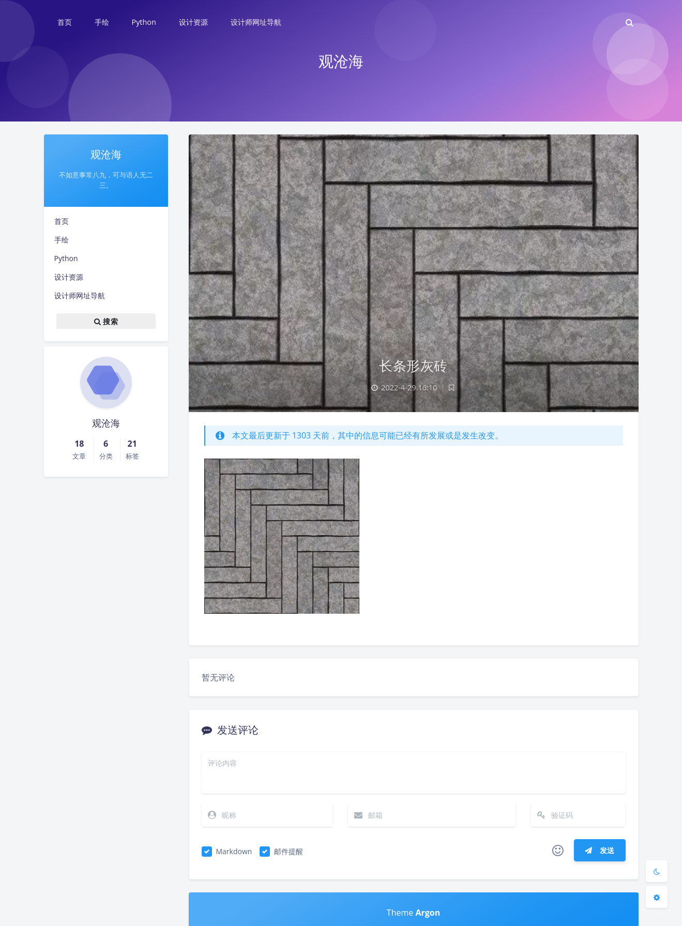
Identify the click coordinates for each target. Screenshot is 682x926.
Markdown (234, 851)
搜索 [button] (106, 321)
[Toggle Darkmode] (657, 871)
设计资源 (68, 277)
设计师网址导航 (79, 295)
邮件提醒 (288, 851)
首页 (61, 221)
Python (66, 258)
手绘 (61, 240)
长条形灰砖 (413, 365)
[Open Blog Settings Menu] (657, 897)
